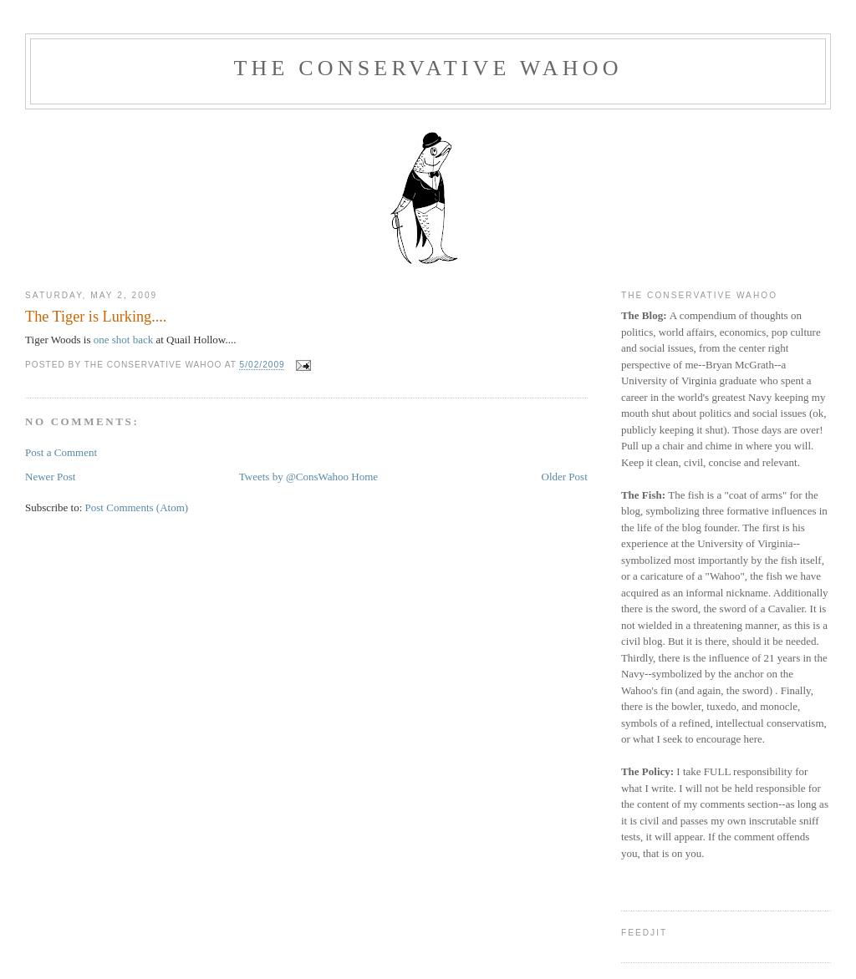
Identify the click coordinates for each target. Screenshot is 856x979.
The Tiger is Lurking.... (95, 316)
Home (364, 476)
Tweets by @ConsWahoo (294, 476)
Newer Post (50, 476)
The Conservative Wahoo (427, 68)
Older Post (565, 476)
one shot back (123, 339)
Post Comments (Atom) (137, 507)
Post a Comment (61, 452)
